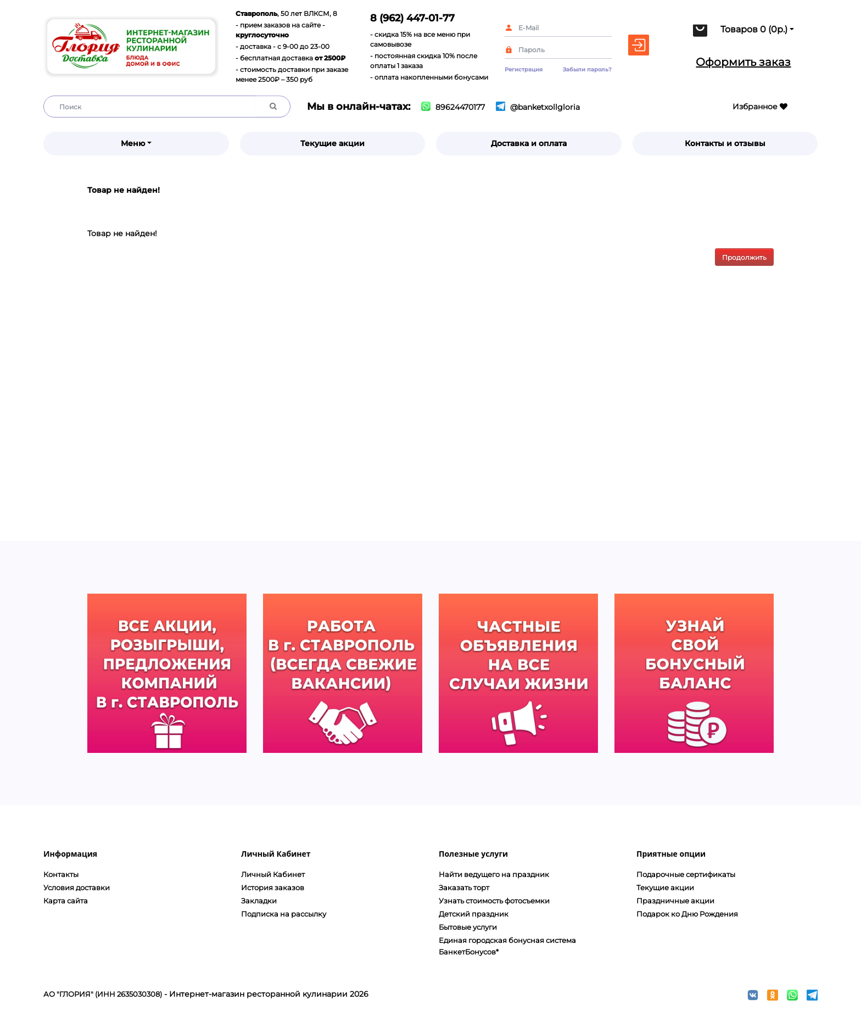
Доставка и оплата (529, 143)
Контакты (61, 874)
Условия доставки (76, 887)
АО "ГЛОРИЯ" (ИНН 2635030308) (102, 994)
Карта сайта (65, 900)
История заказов (272, 887)
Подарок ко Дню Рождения (687, 913)
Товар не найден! (123, 190)
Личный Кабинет (273, 874)
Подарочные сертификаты (685, 874)
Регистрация (524, 69)
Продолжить (744, 257)
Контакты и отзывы (725, 143)
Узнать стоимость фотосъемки (494, 900)
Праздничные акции (675, 900)
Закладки (259, 900)
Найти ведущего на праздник (494, 874)
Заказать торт (464, 887)
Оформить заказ (743, 62)
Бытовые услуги (468, 927)
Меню (133, 143)
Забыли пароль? (587, 69)
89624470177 (453, 107)
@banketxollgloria (538, 107)
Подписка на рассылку (283, 913)
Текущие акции (332, 143)
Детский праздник (473, 913)
